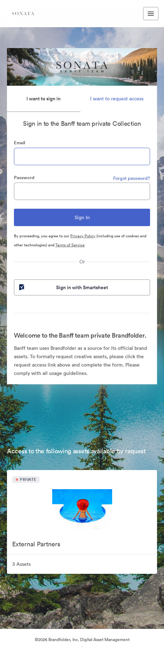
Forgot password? (131, 178)
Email (19, 143)
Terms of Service (70, 245)
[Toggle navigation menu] (150, 13)
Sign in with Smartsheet (63, 287)
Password (24, 177)
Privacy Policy (82, 236)
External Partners (36, 544)
